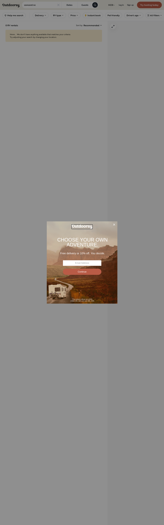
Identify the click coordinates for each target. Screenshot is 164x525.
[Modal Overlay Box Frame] (82, 262)
